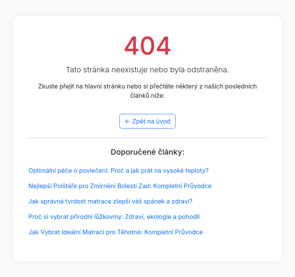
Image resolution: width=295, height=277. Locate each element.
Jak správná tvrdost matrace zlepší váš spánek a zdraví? (110, 201)
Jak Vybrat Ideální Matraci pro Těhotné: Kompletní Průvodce (115, 232)
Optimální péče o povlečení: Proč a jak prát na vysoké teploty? (118, 170)
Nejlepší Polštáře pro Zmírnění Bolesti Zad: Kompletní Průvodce (120, 186)
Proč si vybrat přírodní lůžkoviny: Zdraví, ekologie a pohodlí (114, 216)
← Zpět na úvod (147, 121)
